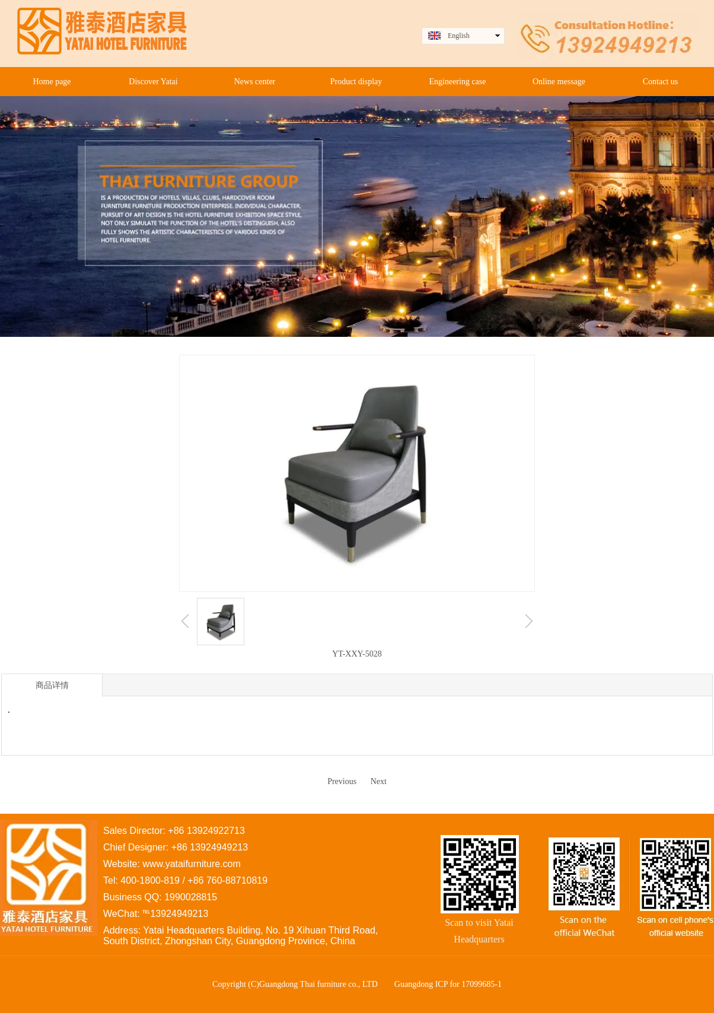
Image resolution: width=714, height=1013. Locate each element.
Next (379, 781)
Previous (341, 781)
